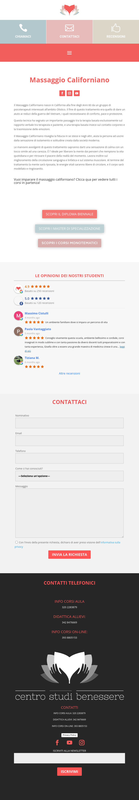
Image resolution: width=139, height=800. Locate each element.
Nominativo (22, 415)
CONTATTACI (69, 36)
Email (18, 433)
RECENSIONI (116, 36)
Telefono (20, 451)
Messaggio (21, 486)
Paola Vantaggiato (38, 329)
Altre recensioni (69, 373)
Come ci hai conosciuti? (29, 468)
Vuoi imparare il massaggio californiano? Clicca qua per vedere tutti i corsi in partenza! (65, 181)
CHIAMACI (23, 36)
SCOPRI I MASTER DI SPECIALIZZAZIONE (69, 228)
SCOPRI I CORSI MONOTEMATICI (69, 243)
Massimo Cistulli (36, 313)
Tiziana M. (32, 358)
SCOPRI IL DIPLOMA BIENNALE (69, 214)
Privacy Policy (69, 735)
